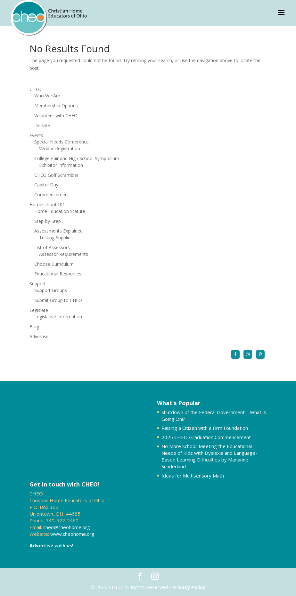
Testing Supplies (56, 237)
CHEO (35, 89)
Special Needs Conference (61, 142)
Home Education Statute (59, 211)
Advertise (39, 336)
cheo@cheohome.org (66, 527)
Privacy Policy (188, 587)
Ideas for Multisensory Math (192, 475)
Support (37, 284)
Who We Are (47, 96)
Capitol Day (46, 185)
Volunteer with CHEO (56, 115)
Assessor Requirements (63, 254)
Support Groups (50, 290)
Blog (34, 326)
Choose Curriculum (54, 264)
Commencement (51, 195)
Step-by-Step (47, 221)
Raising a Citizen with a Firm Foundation (204, 428)
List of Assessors (52, 247)
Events (36, 135)
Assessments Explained (58, 231)
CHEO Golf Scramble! (56, 175)
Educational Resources (57, 274)
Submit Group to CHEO (58, 300)
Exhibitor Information (61, 165)
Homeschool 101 (47, 204)
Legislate (38, 310)
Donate (42, 125)
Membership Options (56, 105)
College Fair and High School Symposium (76, 158)
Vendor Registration (59, 148)
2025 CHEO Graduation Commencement (206, 437)
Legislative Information (58, 317)
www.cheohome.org (72, 534)
